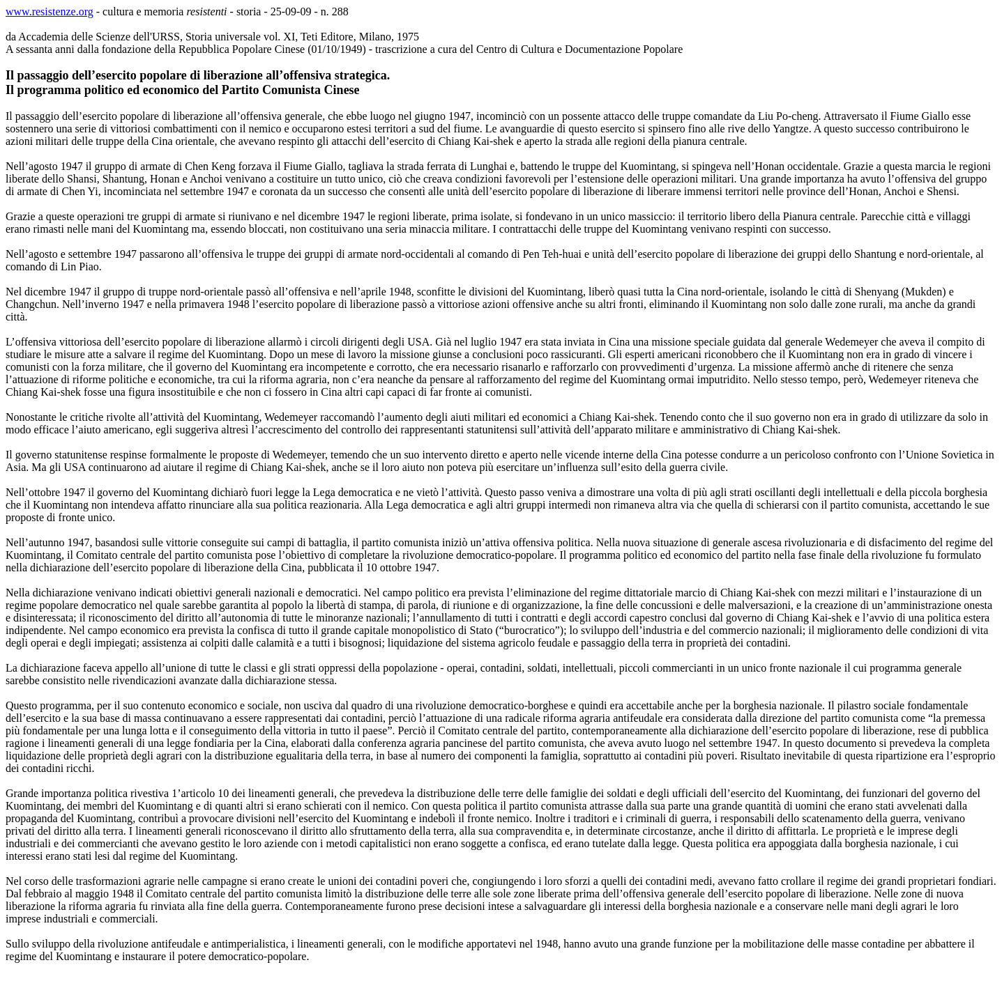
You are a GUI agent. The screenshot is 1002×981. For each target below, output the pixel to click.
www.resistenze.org (49, 11)
